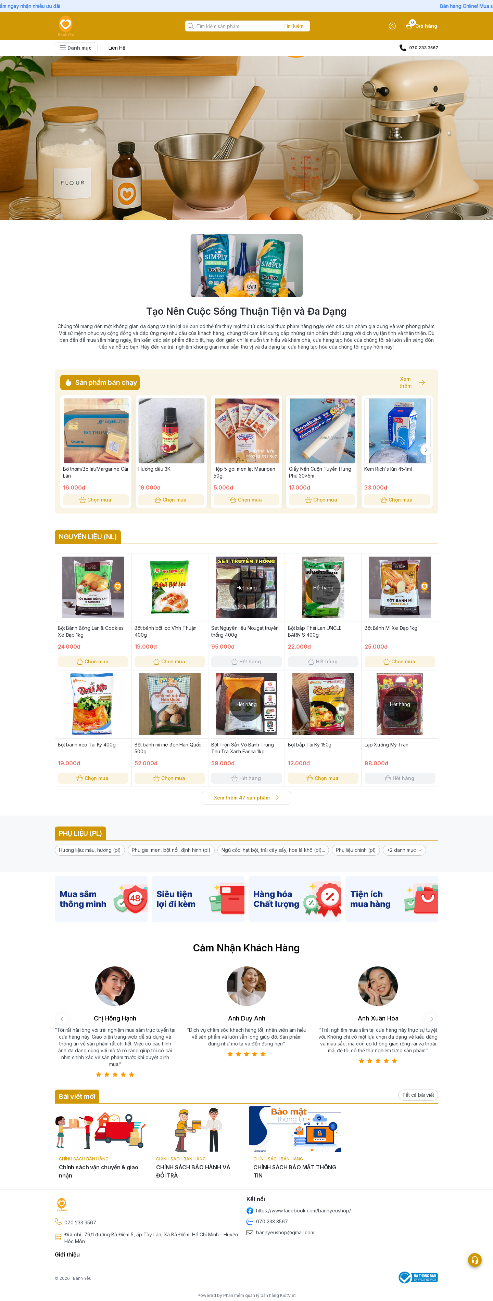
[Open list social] (475, 1260)
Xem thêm (408, 382)
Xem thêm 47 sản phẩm (246, 797)
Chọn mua (96, 499)
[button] (90, 850)
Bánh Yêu (82, 1278)
